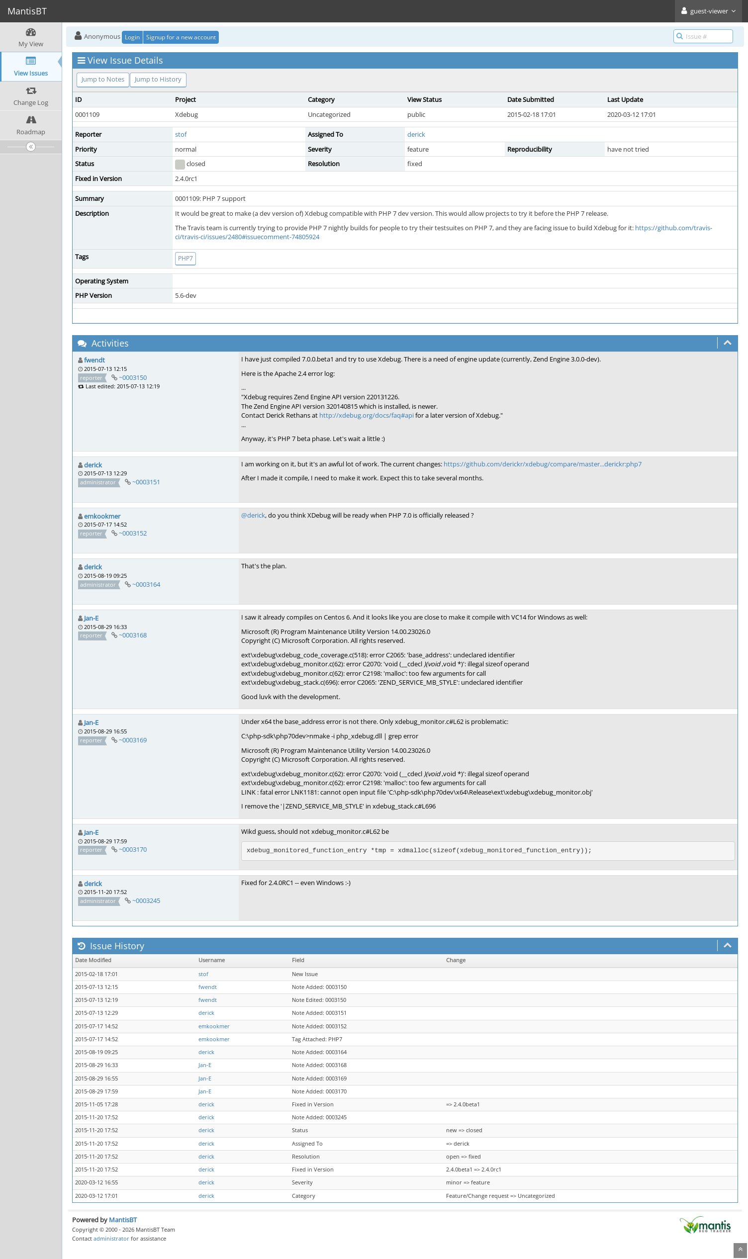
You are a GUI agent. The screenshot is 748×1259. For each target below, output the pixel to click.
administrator (111, 1238)
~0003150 (133, 377)
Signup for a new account (181, 37)
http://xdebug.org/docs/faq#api (366, 415)
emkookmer (102, 516)
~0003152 (133, 533)
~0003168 (133, 634)
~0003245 (146, 900)
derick (416, 134)
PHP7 (185, 258)
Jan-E (91, 618)
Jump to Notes (103, 79)
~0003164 (146, 584)
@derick (253, 515)
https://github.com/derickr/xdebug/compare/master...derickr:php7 (543, 463)
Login (132, 37)
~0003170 (133, 849)
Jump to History (158, 79)
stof (181, 134)
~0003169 (133, 739)
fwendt (94, 360)
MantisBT (123, 1219)
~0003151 (146, 481)
